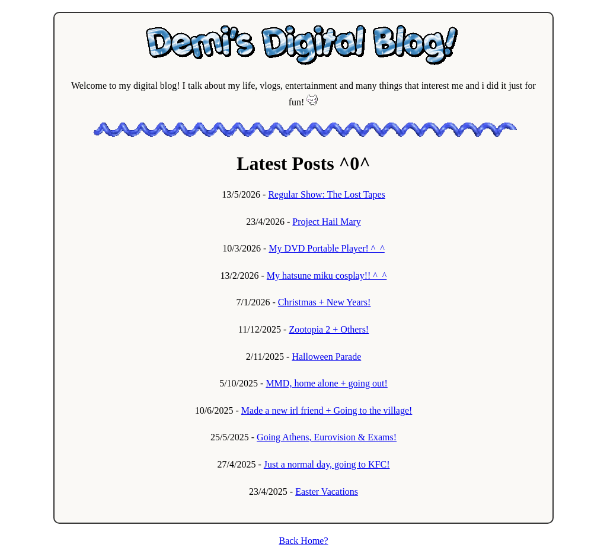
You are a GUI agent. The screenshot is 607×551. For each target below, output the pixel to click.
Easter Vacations (326, 491)
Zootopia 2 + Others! (329, 329)
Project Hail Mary (326, 222)
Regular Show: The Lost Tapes (326, 194)
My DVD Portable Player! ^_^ (326, 248)
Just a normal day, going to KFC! (327, 464)
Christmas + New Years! (324, 302)
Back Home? (303, 541)
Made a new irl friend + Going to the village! (327, 410)
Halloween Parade (326, 357)
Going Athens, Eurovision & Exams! (327, 437)
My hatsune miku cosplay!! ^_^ (327, 275)
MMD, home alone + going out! (326, 383)
